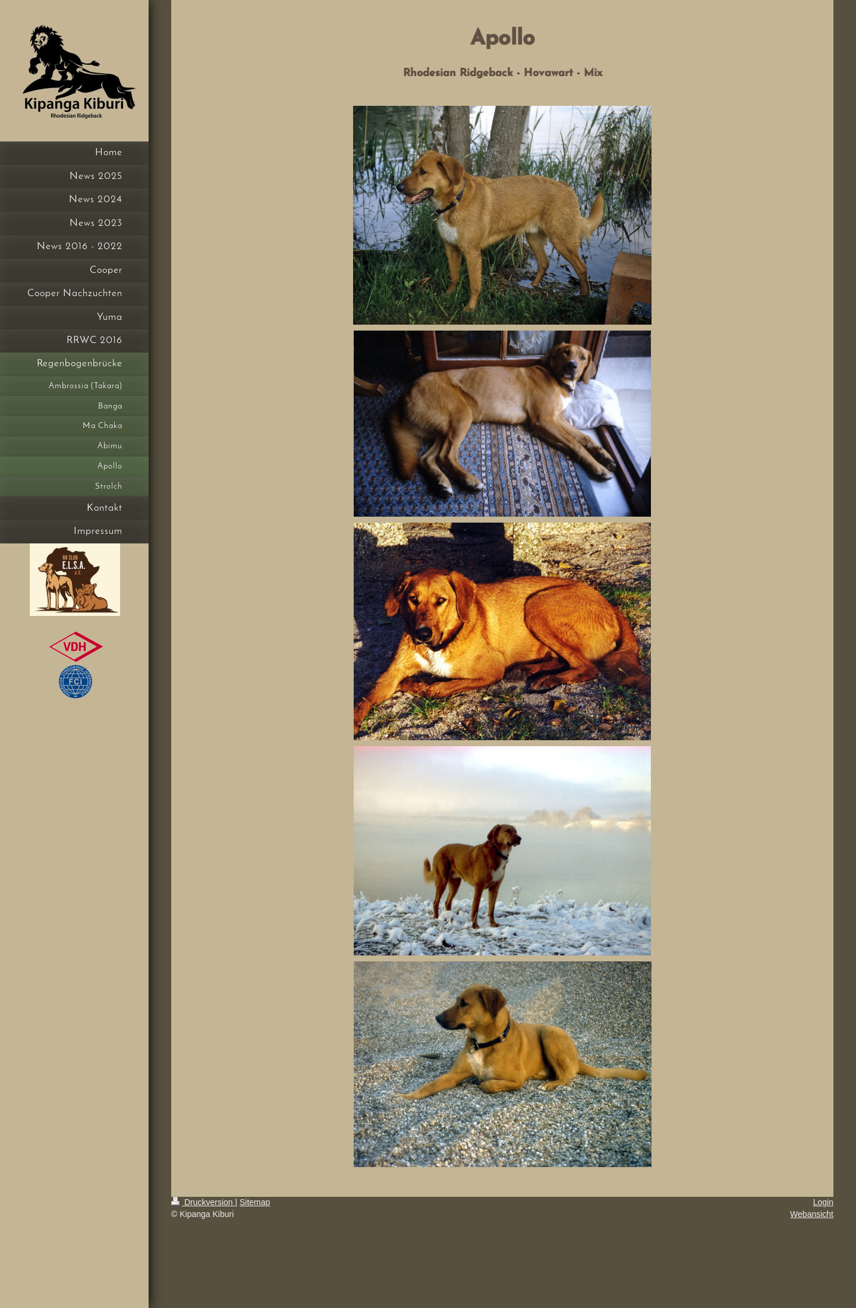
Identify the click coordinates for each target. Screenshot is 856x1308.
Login (823, 1202)
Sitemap (255, 1202)
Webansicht (811, 1214)
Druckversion (203, 1202)
